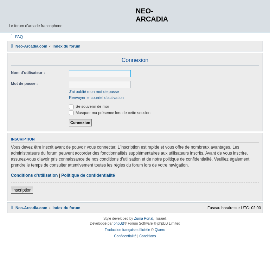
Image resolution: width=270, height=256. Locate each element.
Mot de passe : (24, 83)
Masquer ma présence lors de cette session (109, 113)
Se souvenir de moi (89, 106)
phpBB (119, 223)
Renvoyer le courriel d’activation (96, 97)
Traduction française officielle (127, 230)
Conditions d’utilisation (34, 175)
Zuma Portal (143, 218)
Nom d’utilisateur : (28, 72)
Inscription (22, 190)
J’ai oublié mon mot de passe (94, 91)
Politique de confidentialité (88, 175)
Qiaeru (160, 230)
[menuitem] (16, 36)
